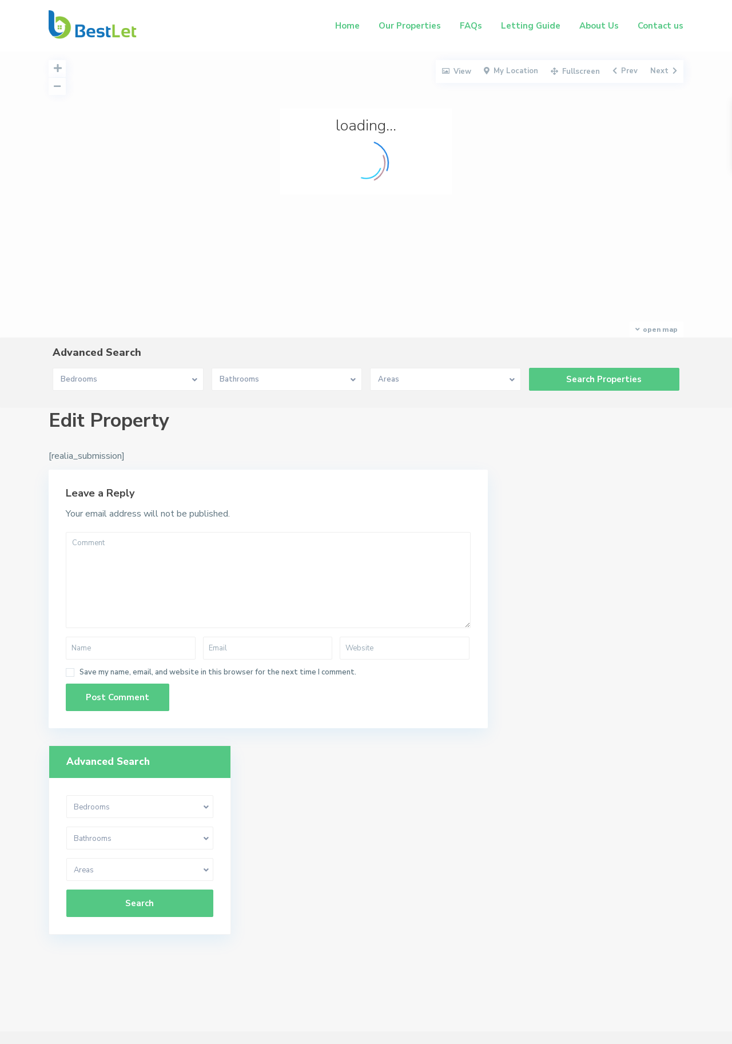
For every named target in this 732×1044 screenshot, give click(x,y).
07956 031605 (524, 821)
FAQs (471, 25)
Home (347, 25)
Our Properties (410, 25)
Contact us (660, 25)
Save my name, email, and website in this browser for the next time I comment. (217, 672)
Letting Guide (530, 25)
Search (594, 565)
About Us (599, 25)
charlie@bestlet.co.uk (537, 838)
